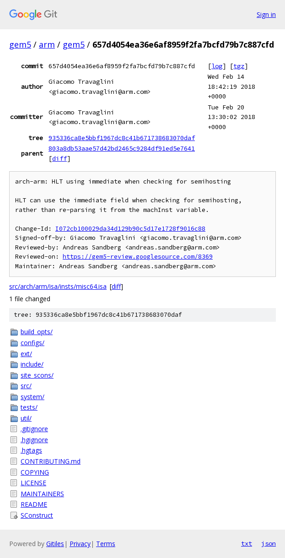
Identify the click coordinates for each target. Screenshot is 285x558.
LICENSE (33, 482)
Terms (105, 543)
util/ (26, 418)
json (268, 543)
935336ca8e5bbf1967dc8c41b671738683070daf (121, 138)
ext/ (26, 353)
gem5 (20, 44)
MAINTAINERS (42, 493)
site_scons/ (37, 375)
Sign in (266, 14)
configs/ (32, 342)
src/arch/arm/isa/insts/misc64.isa (58, 286)
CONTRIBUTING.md (51, 461)
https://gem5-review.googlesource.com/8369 (138, 256)
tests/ (29, 407)
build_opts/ (37, 331)
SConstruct (37, 515)
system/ (32, 396)
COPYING (35, 472)
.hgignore (34, 439)
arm (47, 44)
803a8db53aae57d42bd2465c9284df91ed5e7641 (121, 148)
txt (246, 543)
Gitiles (55, 543)
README (34, 504)
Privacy (80, 543)
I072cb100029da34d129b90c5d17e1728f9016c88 (130, 229)
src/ (26, 385)
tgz (238, 66)
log (216, 66)
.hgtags (31, 450)
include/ (32, 364)
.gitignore (34, 428)
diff (59, 158)
